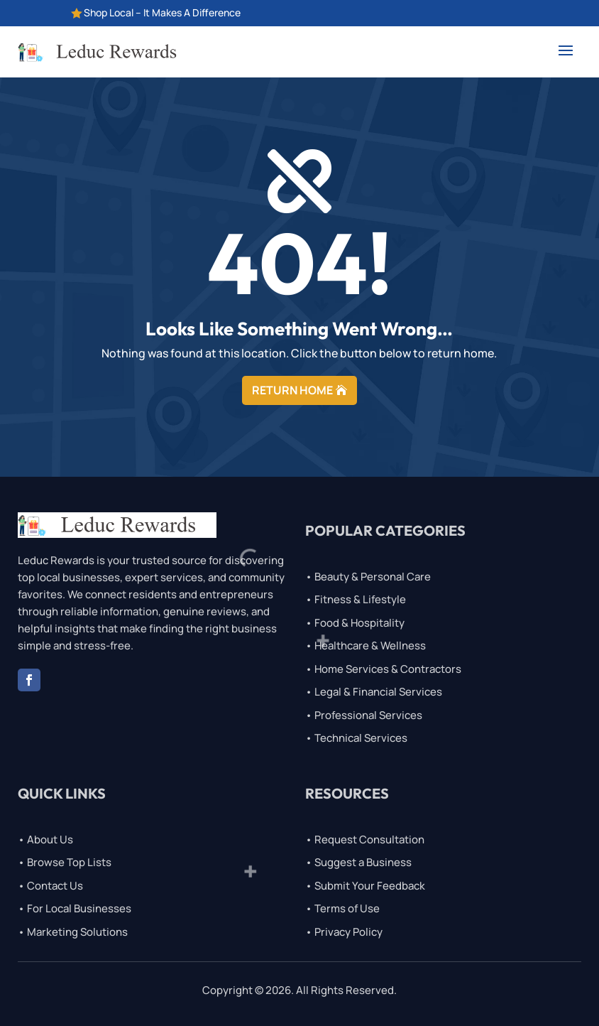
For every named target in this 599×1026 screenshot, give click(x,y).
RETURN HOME (292, 390)
